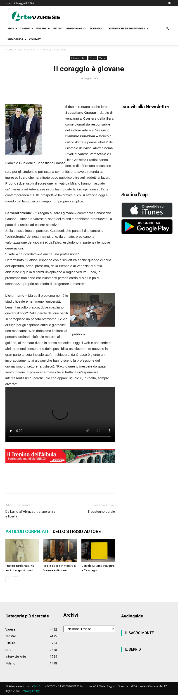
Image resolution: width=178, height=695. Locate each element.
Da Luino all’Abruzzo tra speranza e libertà (30, 514)
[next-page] (15, 579)
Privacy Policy (31, 691)
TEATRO (26, 28)
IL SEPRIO (133, 649)
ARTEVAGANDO (75, 28)
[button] (167, 28)
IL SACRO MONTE (139, 633)
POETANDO (97, 28)
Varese (102, 58)
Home (9, 49)
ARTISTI (57, 28)
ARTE (12, 28)
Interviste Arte (27, 49)
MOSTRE (43, 28)
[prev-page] (8, 579)
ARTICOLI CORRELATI (26, 531)
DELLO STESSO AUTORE (77, 531)
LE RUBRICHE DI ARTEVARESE (128, 28)
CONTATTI (35, 39)
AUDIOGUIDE (17, 39)
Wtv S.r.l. (38, 686)
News (92, 58)
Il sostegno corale (101, 512)
